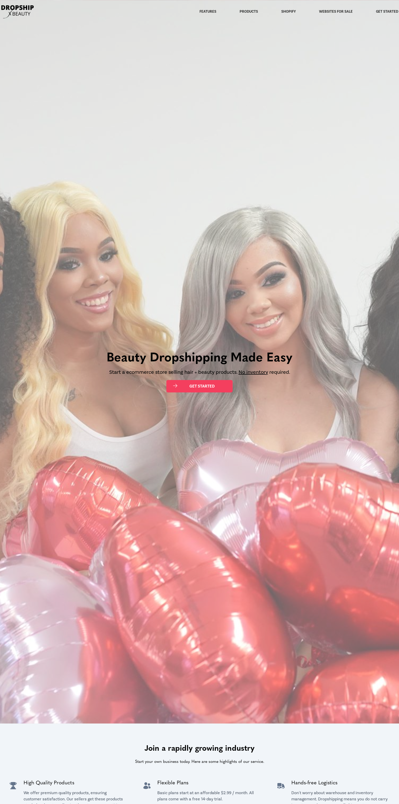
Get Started (387, 11)
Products (249, 11)
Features (208, 11)
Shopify (288, 11)
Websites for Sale (336, 11)
